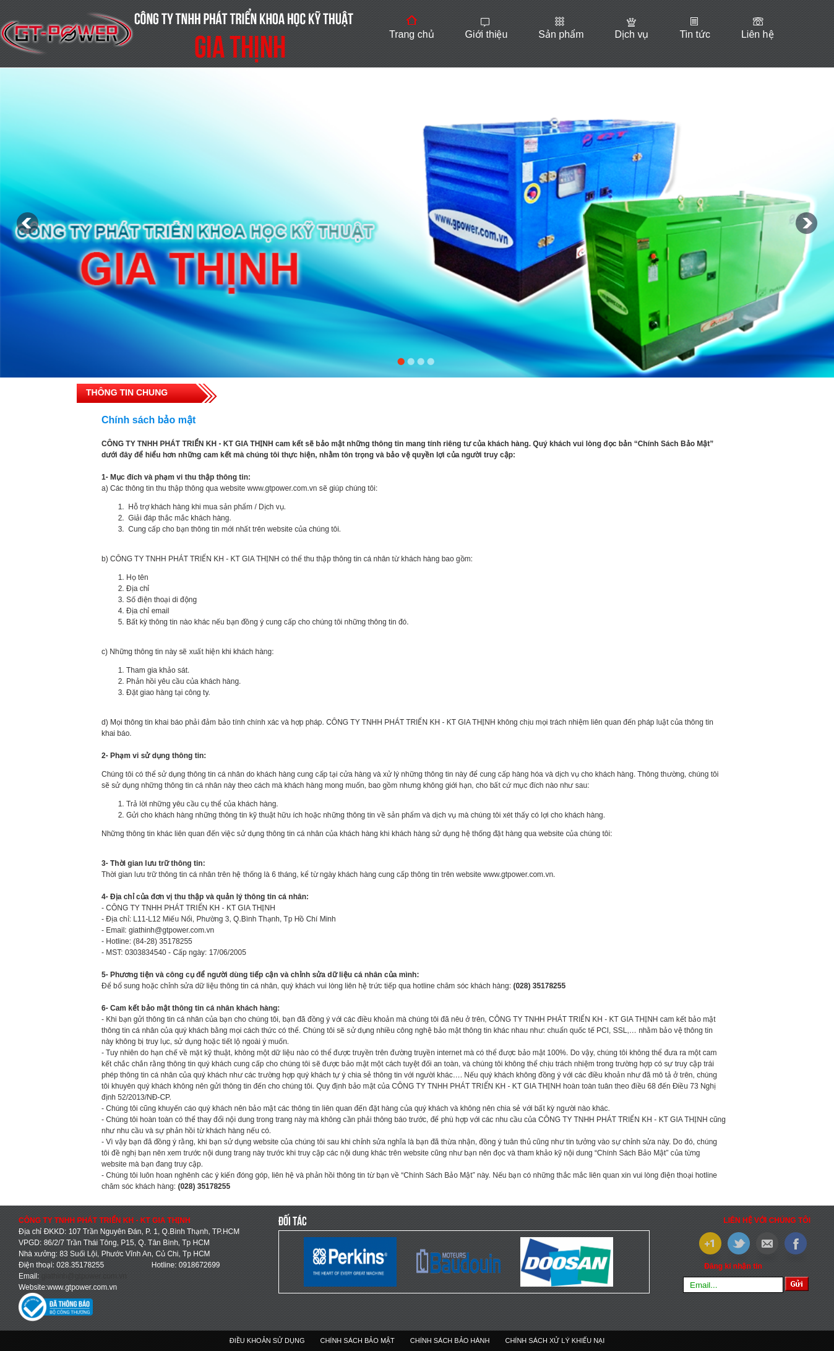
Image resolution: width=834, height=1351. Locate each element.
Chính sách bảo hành (450, 1340)
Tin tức (694, 34)
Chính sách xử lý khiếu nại (554, 1340)
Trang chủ (411, 34)
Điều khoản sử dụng (267, 1340)
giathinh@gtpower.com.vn (84, 1276)
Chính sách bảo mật (357, 1340)
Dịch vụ (631, 34)
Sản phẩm (560, 34)
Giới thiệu (486, 34)
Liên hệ (757, 34)
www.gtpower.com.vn (82, 1287)
